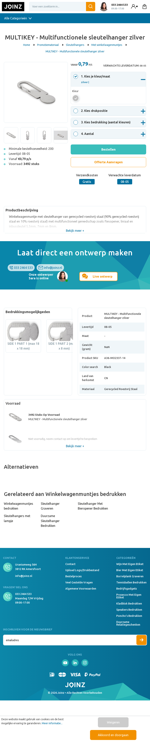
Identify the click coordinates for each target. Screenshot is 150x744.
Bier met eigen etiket (129, 570)
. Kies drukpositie (91, 110)
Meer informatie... (52, 723)
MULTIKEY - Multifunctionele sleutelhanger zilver (75, 51)
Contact (70, 564)
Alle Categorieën (18, 18)
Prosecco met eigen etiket (128, 596)
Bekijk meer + (75, 230)
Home (29, 44)
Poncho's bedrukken (129, 615)
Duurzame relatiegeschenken (128, 623)
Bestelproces (73, 576)
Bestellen (108, 149)
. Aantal (84, 133)
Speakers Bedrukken (129, 609)
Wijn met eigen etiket (129, 564)
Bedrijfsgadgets (126, 588)
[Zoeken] (90, 6)
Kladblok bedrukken (129, 603)
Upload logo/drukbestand (82, 570)
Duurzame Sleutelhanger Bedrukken (50, 520)
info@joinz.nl (53, 267)
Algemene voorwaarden (80, 588)
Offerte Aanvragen (108, 162)
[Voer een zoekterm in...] (62, 6)
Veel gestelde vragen (79, 582)
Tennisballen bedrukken (131, 582)
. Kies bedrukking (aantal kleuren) (102, 122)
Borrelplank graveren (129, 576)
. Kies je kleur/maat (92, 79)
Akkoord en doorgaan (113, 735)
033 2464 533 (23, 267)
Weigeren (113, 722)
